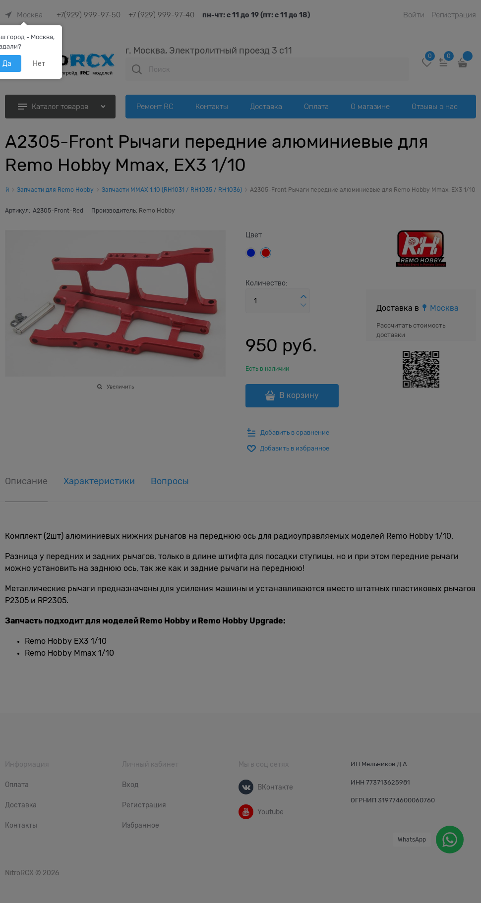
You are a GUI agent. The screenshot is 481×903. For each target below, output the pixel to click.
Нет (39, 63)
